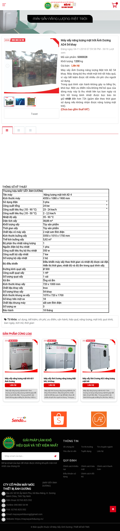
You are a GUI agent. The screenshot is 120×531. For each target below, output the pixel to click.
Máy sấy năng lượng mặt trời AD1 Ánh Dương (19, 380)
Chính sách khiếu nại (70, 467)
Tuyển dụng (86, 451)
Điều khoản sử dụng (69, 475)
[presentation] (7, 66)
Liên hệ (100, 451)
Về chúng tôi (68, 447)
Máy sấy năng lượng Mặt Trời (60, 19)
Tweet (34, 113)
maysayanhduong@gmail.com (27, 514)
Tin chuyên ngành (105, 447)
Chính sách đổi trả (87, 475)
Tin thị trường (87, 447)
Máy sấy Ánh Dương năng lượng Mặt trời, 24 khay (60, 380)
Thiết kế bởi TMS (81, 527)
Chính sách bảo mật (88, 467)
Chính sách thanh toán (104, 467)
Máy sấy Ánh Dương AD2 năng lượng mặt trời (98, 380)
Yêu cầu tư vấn (69, 451)
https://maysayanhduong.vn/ (29, 519)
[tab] (7, 130)
